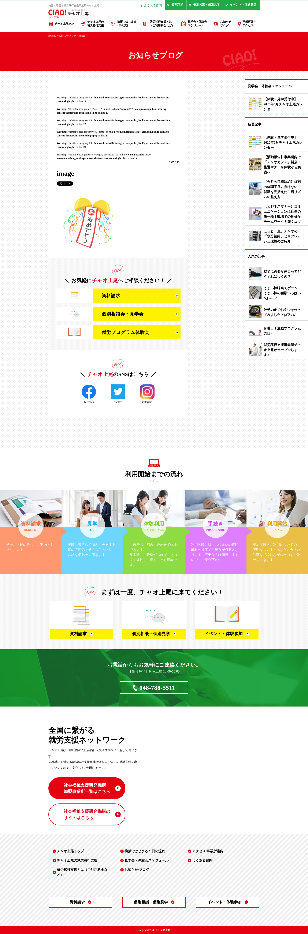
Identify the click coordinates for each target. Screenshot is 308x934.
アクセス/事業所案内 (207, 851)
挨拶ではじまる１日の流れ (145, 851)
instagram (147, 393)
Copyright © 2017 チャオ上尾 (154, 930)
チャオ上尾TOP (64, 23)
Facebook (89, 393)
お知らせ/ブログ (137, 869)
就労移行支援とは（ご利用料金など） (162, 23)
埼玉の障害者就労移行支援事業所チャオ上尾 (73, 5)
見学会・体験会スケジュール (197, 23)
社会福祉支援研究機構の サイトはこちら (87, 814)
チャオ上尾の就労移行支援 (95, 23)
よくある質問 (153, 5)
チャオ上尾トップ (70, 851)
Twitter (118, 393)
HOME (52, 35)
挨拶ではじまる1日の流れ (126, 23)
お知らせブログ (225, 23)
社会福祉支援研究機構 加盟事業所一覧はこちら (87, 788)
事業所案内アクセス (249, 23)
